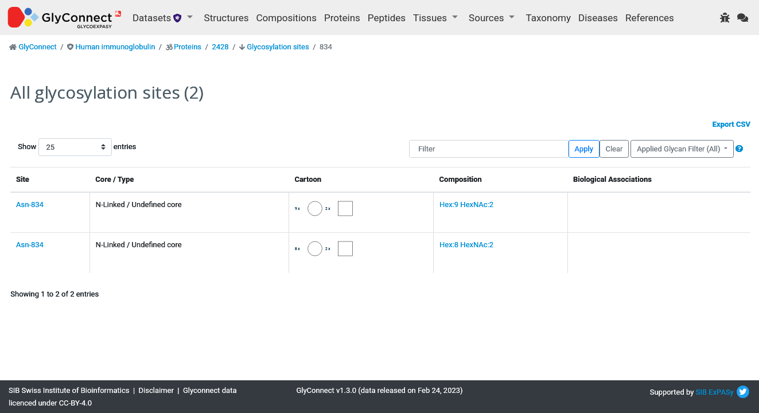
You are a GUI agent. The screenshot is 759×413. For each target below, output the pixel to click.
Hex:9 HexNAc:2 (466, 204)
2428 (220, 46)
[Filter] (488, 149)
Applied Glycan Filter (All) (679, 149)
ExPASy (721, 392)
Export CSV (731, 124)
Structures (226, 18)
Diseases (598, 18)
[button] (739, 149)
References (649, 18)
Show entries (54, 147)
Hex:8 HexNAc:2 (466, 244)
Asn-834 (30, 204)
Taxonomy (548, 18)
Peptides (387, 18)
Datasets (159, 18)
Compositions (286, 18)
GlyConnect (37, 46)
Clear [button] (613, 149)
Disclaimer (156, 390)
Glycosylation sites (278, 46)
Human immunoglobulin (115, 46)
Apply (584, 149)
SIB (701, 392)
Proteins (342, 18)
